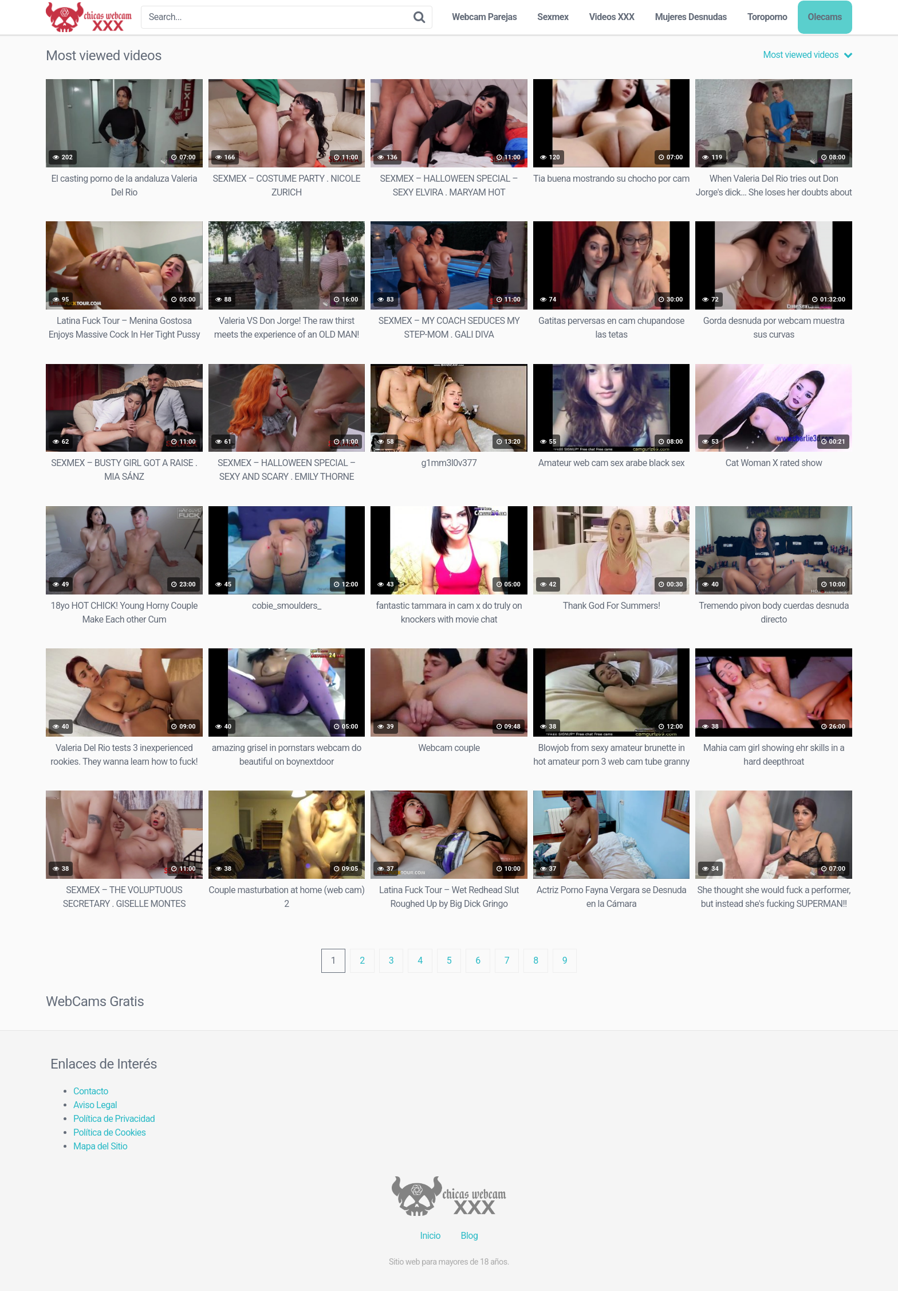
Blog (469, 1235)
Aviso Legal (95, 1105)
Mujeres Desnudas (691, 16)
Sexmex (552, 16)
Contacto (90, 1091)
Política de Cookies (109, 1132)
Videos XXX (612, 16)
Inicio (430, 1235)
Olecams (825, 16)
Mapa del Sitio (100, 1146)
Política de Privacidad (114, 1118)
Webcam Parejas (484, 16)
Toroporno (767, 16)
